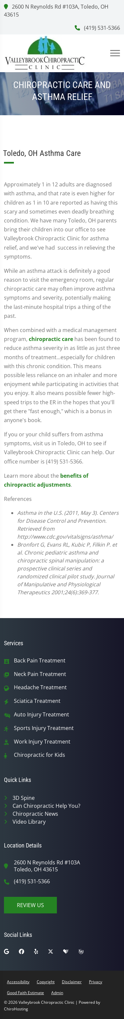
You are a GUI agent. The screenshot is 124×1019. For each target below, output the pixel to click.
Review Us (30, 905)
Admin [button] (57, 992)
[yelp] (41, 953)
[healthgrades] (70, 953)
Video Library (29, 821)
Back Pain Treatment (39, 660)
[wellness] (86, 953)
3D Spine (24, 797)
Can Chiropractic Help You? (46, 805)
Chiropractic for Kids (39, 755)
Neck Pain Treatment (40, 674)
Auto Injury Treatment (41, 714)
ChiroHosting (16, 1009)
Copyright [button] (46, 982)
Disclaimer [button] (72, 982)
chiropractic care (51, 339)
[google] (11, 953)
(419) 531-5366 (97, 27)
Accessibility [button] (18, 982)
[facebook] (26, 953)
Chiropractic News (35, 813)
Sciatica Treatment (37, 701)
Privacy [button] (95, 982)
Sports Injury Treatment (44, 728)
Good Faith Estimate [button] (25, 992)
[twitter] (55, 953)
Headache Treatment (40, 687)
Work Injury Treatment (42, 741)
